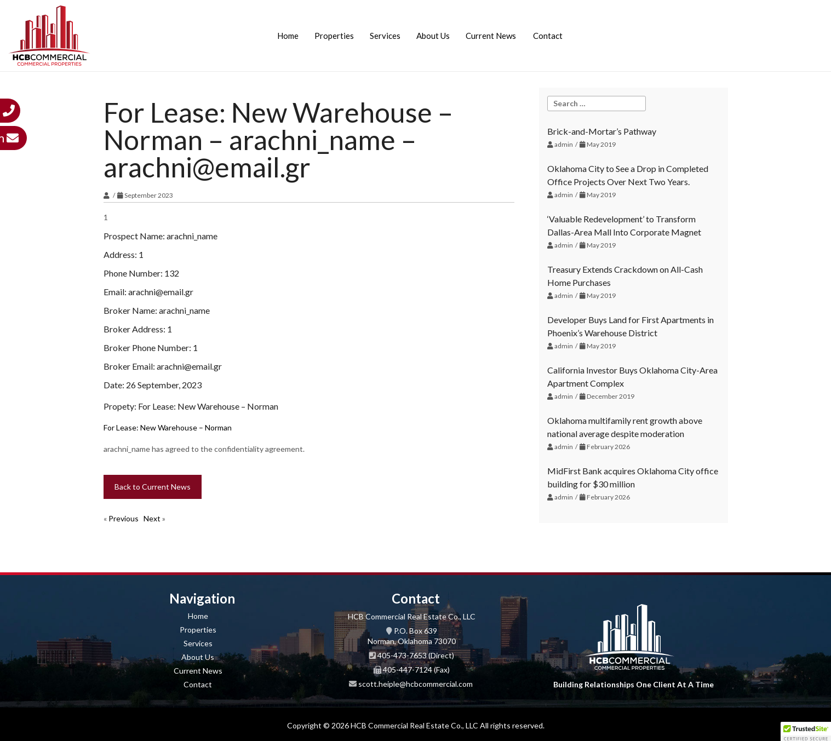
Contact (548, 36)
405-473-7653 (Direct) (415, 655)
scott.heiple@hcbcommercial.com (415, 683)
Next (152, 518)
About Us (433, 36)
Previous (123, 518)
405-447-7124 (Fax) (416, 669)
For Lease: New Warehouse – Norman (168, 427)
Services (385, 36)
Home (288, 36)
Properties (334, 36)
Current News (491, 36)
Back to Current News (152, 486)
